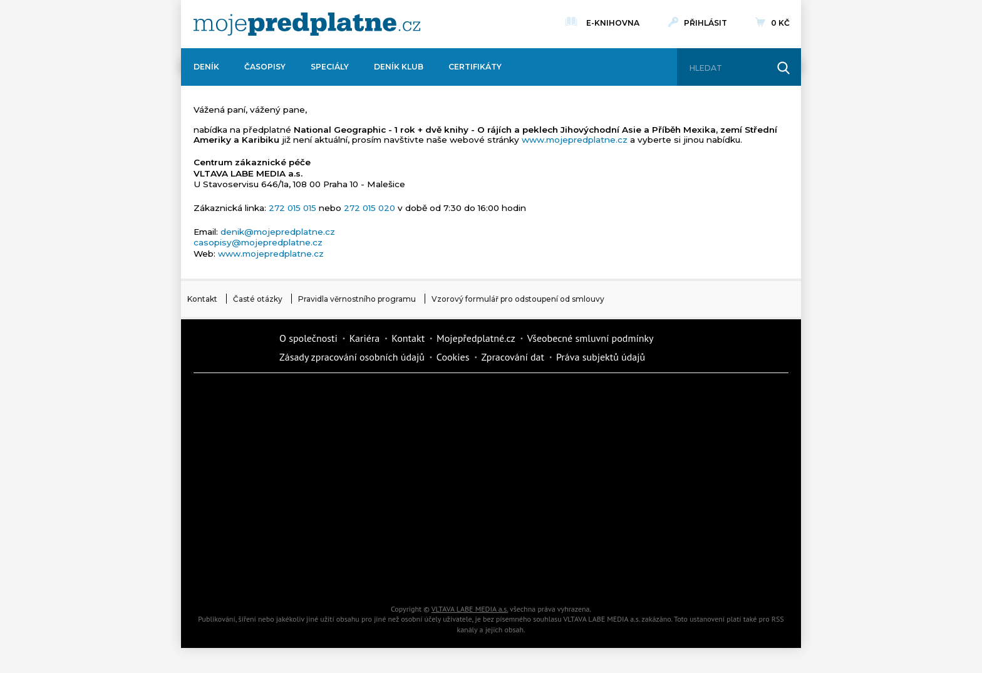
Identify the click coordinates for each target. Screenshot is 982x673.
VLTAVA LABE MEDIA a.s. (470, 609)
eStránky (666, 486)
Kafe (453, 442)
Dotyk (347, 398)
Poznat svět (347, 573)
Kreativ (666, 530)
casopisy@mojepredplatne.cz (258, 242)
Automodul (240, 573)
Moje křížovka (560, 398)
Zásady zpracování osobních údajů (352, 357)
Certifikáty (475, 66)
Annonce (453, 486)
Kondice (240, 442)
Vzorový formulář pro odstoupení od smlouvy (518, 299)
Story (560, 486)
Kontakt (202, 299)
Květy (347, 486)
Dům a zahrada (666, 398)
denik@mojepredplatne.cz (277, 232)
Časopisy (265, 66)
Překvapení (453, 530)
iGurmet (347, 530)
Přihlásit (705, 23)
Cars (240, 530)
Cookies (453, 357)
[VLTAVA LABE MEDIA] (307, 24)
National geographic (560, 530)
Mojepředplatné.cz (476, 338)
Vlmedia (231, 347)
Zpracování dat (512, 357)
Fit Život (453, 398)
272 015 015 (292, 208)
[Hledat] (727, 68)
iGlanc (453, 573)
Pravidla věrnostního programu (357, 299)
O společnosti (308, 338)
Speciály (330, 66)
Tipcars (666, 442)
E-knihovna (612, 21)
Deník (206, 66)
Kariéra (364, 338)
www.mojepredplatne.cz (575, 140)
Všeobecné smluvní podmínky (590, 338)
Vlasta (240, 486)
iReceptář (560, 442)
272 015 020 (369, 208)
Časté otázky (257, 299)
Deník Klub (398, 66)
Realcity (347, 442)
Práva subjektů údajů (600, 357)
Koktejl (560, 573)
